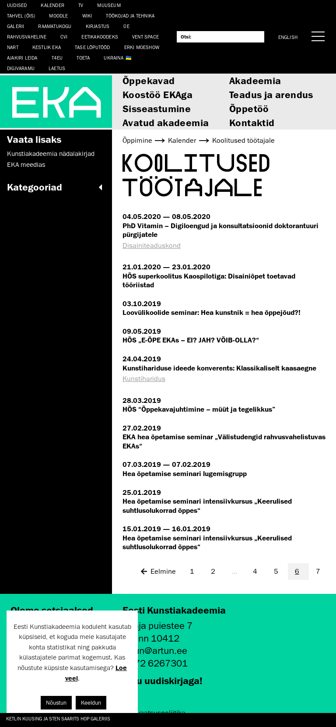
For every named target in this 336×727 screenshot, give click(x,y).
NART (12, 47)
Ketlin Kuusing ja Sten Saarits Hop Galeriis (58, 718)
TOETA (83, 57)
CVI (64, 36)
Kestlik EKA (46, 47)
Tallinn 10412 (150, 638)
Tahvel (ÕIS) (21, 15)
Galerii (15, 26)
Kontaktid (252, 122)
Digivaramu (21, 68)
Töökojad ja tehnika (130, 15)
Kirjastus (98, 26)
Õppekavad (148, 80)
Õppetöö (249, 108)
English (288, 37)
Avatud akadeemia (165, 122)
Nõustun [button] (56, 702)
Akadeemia (255, 80)
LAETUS (57, 68)
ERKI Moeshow (141, 47)
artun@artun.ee (154, 650)
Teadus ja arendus (271, 94)
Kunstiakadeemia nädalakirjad (50, 154)
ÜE (126, 26)
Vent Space (145, 36)
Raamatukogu (54, 26)
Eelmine (158, 571)
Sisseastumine (156, 108)
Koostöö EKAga (157, 94)
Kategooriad (56, 187)
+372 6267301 (155, 663)
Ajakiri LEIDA (22, 57)
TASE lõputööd (92, 47)
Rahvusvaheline (26, 36)
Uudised (17, 5)
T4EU (57, 57)
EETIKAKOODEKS (99, 36)
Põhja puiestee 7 (157, 626)
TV (80, 5)
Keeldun (91, 702)
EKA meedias (26, 165)
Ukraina (113, 57)
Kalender (52, 5)
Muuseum (108, 5)
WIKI (87, 15)
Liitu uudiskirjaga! (162, 680)
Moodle (58, 15)
